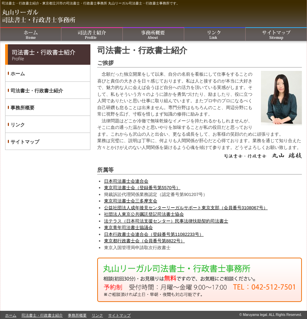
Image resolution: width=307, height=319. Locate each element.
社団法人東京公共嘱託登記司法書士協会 (144, 214)
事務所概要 (153, 34)
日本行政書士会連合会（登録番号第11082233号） (154, 234)
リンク (215, 34)
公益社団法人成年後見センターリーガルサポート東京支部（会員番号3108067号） (186, 207)
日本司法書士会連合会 (126, 181)
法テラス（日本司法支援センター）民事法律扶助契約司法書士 (166, 221)
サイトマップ (276, 34)
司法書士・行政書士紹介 (92, 34)
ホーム (30, 34)
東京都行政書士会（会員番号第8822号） (144, 240)
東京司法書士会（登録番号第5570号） (142, 187)
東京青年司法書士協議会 (128, 227)
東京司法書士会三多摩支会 (130, 200)
